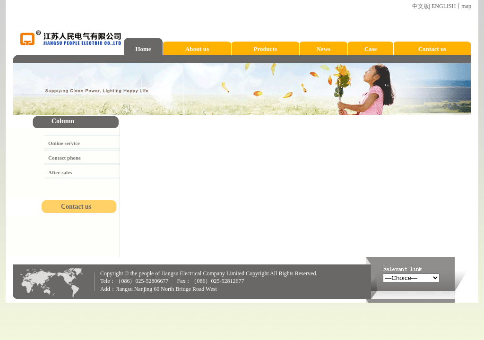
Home (143, 48)
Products (265, 48)
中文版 (420, 6)
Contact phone (64, 158)
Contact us (432, 48)
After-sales (60, 172)
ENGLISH (444, 6)
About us (197, 48)
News (324, 48)
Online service (64, 143)
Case (370, 48)
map (466, 6)
